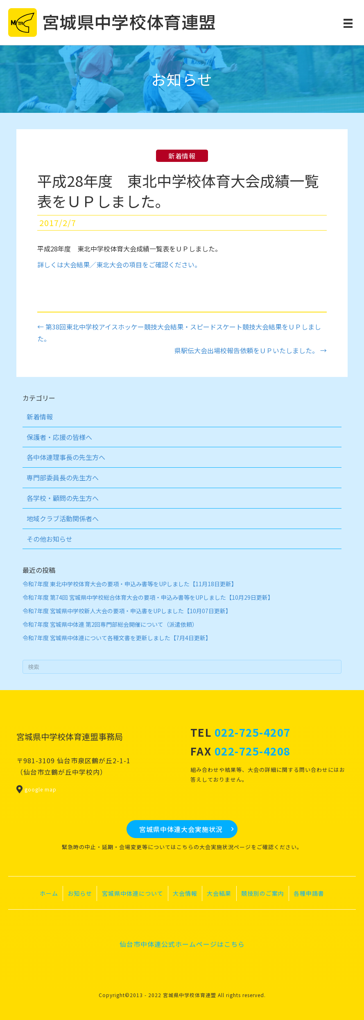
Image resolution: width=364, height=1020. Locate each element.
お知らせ (80, 893)
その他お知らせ (49, 539)
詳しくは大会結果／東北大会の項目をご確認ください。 (119, 264)
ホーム (49, 893)
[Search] (182, 667)
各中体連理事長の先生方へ (66, 457)
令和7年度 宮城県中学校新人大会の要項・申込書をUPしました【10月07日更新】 (127, 611)
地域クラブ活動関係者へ (63, 518)
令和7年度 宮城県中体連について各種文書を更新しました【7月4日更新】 (117, 638)
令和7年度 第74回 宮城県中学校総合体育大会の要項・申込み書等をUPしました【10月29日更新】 (148, 597)
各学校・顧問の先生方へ (63, 498)
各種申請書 (309, 893)
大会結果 (219, 893)
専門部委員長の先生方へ (63, 477)
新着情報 (182, 156)
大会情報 (185, 893)
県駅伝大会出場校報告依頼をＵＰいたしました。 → (250, 350)
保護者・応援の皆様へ (59, 437)
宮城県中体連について (132, 893)
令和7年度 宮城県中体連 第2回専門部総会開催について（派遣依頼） (110, 624)
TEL (240, 732)
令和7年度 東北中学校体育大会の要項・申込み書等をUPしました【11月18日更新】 (130, 584)
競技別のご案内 (262, 893)
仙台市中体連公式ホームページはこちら (182, 944)
